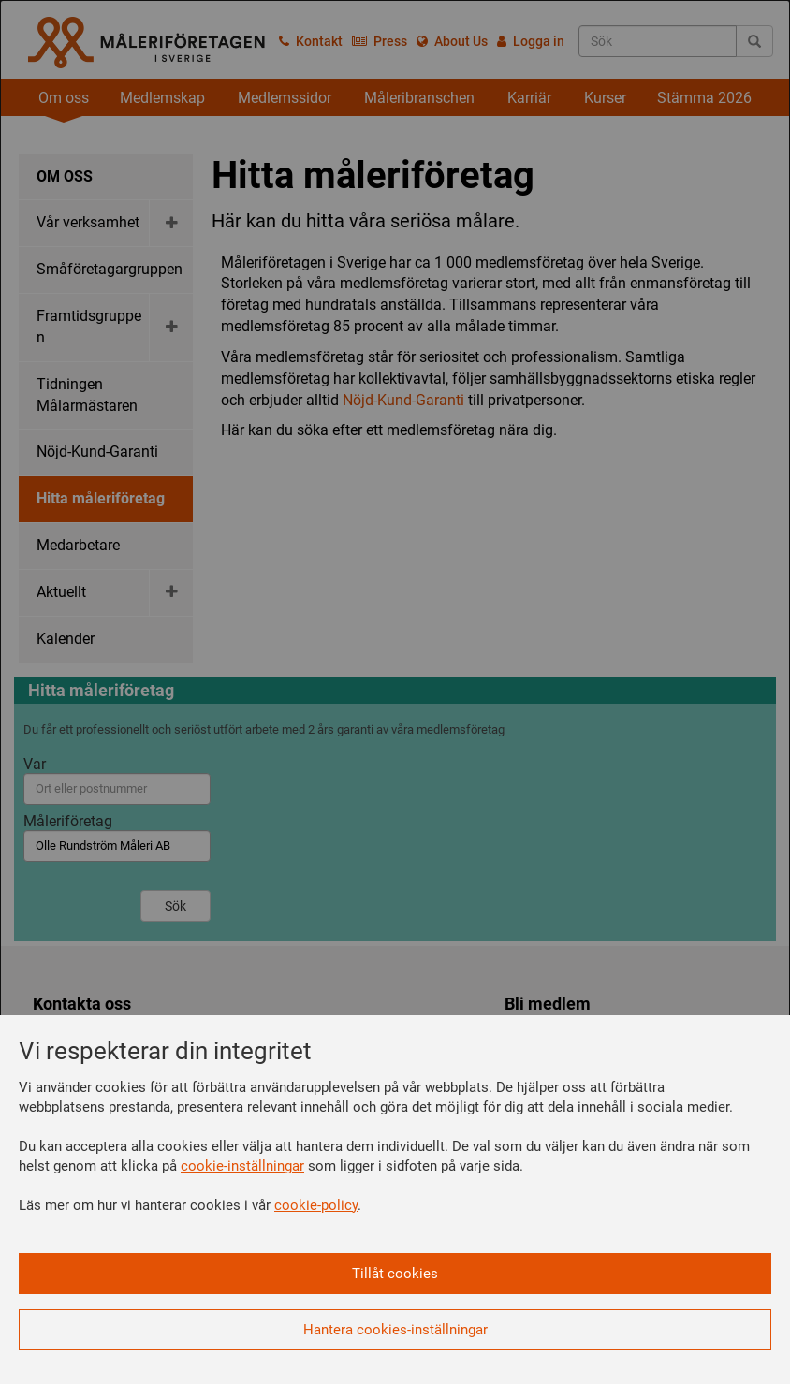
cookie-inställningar (242, 1166)
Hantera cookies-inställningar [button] (395, 1329)
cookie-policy (316, 1205)
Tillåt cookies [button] (395, 1273)
